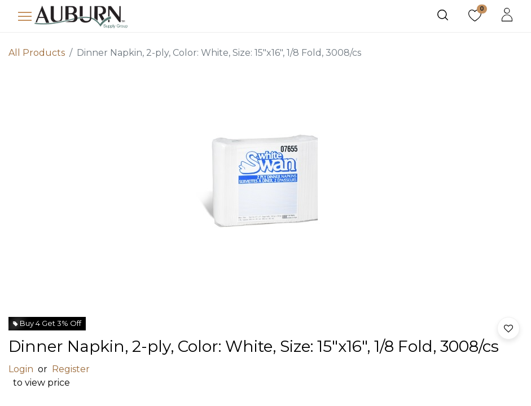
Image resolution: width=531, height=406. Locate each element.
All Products (36, 52)
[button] (508, 328)
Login (20, 369)
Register (71, 369)
